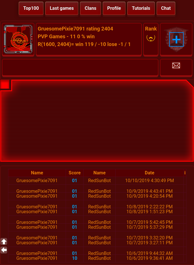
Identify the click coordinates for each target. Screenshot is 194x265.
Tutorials (141, 8)
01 (74, 180)
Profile (114, 8)
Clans (90, 8)
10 (74, 258)
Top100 (31, 8)
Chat (166, 8)
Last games (62, 8)
